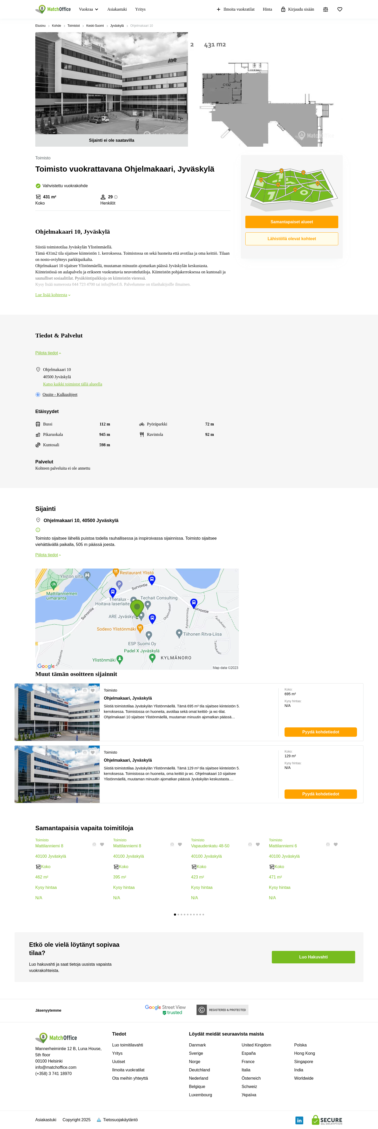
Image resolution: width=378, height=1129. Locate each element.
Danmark (197, 1045)
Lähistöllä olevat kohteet (292, 238)
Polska (300, 1045)
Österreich (251, 1078)
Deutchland (199, 1070)
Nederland (198, 1078)
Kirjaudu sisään (297, 9)
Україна (249, 1095)
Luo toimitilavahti (127, 1045)
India (298, 1070)
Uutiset (118, 1061)
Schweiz (249, 1086)
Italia (246, 1070)
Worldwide (303, 1078)
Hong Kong (304, 1053)
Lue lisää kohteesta (53, 295)
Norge (194, 1061)
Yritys (140, 9)
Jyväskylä (117, 25)
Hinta (267, 9)
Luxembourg (200, 1095)
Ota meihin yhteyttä (130, 1078)
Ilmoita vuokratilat (235, 9)
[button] (83, 691)
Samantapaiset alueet (292, 222)
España (249, 1053)
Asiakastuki (117, 9)
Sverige (196, 1053)
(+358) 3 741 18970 (53, 1073)
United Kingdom (256, 1045)
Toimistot (74, 25)
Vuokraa (86, 9)
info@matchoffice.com (55, 1067)
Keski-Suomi (95, 25)
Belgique (197, 1086)
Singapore (303, 1061)
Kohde (56, 25)
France (248, 1061)
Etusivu (40, 25)
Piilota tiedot (48, 353)
